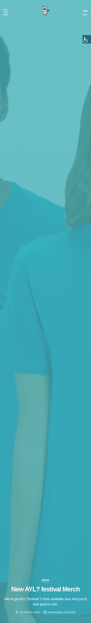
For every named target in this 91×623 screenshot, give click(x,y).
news (45, 580)
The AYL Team (32, 612)
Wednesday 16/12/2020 (61, 612)
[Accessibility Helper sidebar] (87, 39)
